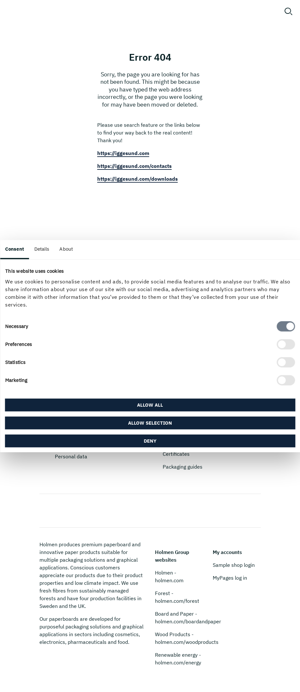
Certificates (176, 454)
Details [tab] (41, 249)
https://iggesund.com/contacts (134, 166)
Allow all (150, 405)
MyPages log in (230, 578)
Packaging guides (182, 466)
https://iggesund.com (123, 153)
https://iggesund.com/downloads (137, 179)
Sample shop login (234, 565)
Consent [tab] (14, 249)
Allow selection (150, 423)
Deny (150, 440)
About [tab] (66, 249)
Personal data (71, 456)
